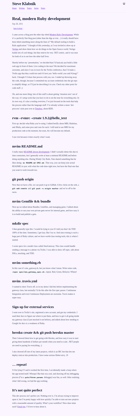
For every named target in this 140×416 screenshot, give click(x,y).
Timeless (38, 109)
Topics (29, 8)
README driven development (36, 152)
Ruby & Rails (18, 28)
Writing (22, 8)
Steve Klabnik (24, 3)
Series (36, 8)
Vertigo (15, 49)
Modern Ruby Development (61, 34)
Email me (21, 407)
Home (14, 8)
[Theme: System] (124, 4)
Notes (43, 8)
